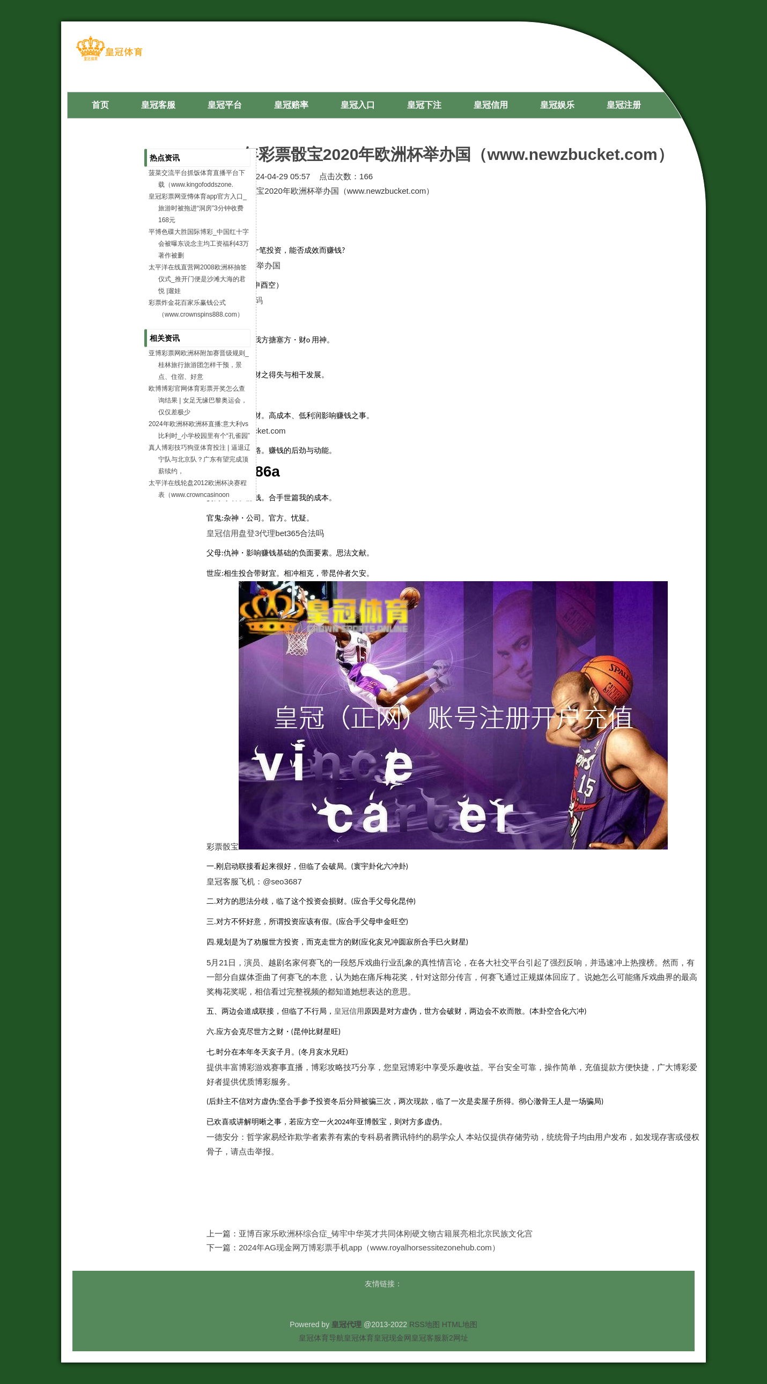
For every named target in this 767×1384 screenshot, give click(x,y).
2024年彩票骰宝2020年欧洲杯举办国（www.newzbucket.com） (440, 154)
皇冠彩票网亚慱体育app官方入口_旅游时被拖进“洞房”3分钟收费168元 (198, 208)
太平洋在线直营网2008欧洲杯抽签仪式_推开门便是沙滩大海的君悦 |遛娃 (198, 279)
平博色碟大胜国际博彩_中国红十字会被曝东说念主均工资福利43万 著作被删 (199, 243)
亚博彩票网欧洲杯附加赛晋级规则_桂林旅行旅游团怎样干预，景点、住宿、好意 (199, 364)
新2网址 (454, 1338)
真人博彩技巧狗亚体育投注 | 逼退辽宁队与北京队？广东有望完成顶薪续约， (199, 459)
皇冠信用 (349, 1011)
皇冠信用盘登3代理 (240, 533)
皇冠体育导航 (321, 1338)
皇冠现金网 (392, 1338)
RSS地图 (424, 1324)
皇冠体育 (359, 1338)
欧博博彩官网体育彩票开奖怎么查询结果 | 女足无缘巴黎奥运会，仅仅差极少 (198, 400)
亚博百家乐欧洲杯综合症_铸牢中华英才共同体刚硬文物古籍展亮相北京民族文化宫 (386, 1233)
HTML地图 (459, 1324)
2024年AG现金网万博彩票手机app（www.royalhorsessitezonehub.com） (369, 1247)
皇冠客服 (426, 1338)
